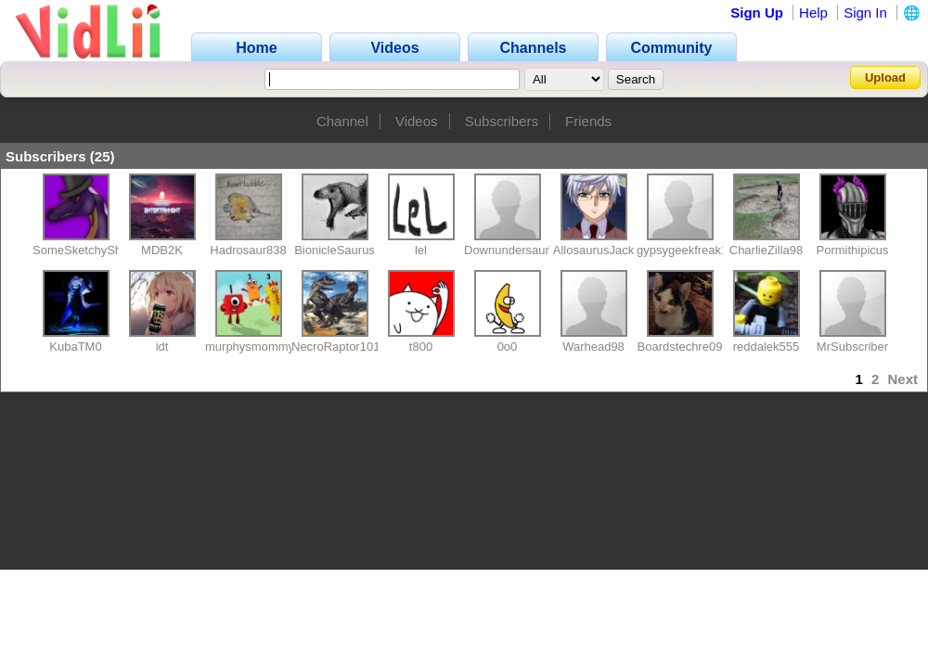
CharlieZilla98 (766, 250)
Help (813, 12)
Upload (885, 77)
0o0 (507, 346)
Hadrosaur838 (248, 250)
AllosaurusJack (593, 250)
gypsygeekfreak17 (686, 250)
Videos (416, 121)
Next (902, 379)
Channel (342, 121)
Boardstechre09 (680, 346)
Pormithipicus (852, 250)
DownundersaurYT (514, 250)
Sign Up (756, 12)
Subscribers (501, 121)
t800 (420, 346)
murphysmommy (249, 346)
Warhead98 (593, 346)
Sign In (865, 12)
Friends (588, 121)
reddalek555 (766, 346)
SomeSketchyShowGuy (96, 250)
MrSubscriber (852, 346)
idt (162, 346)
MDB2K (162, 250)
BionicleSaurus (334, 250)
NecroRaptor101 (335, 346)
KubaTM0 (75, 346)
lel (421, 250)
